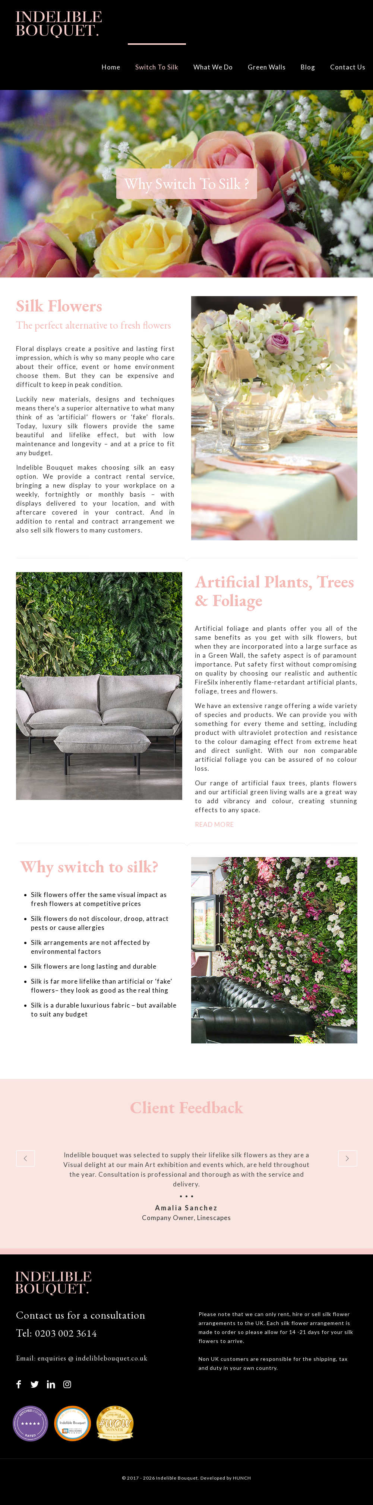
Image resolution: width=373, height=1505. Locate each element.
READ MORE (214, 824)
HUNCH (242, 1478)
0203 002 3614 (66, 1333)
